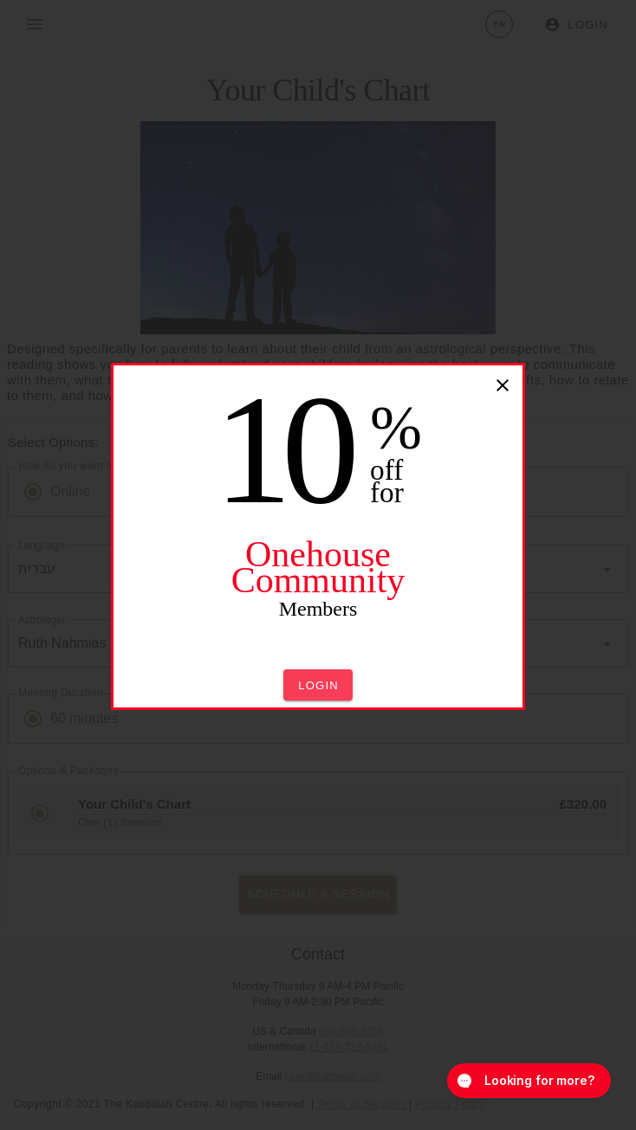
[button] (318, 685)
